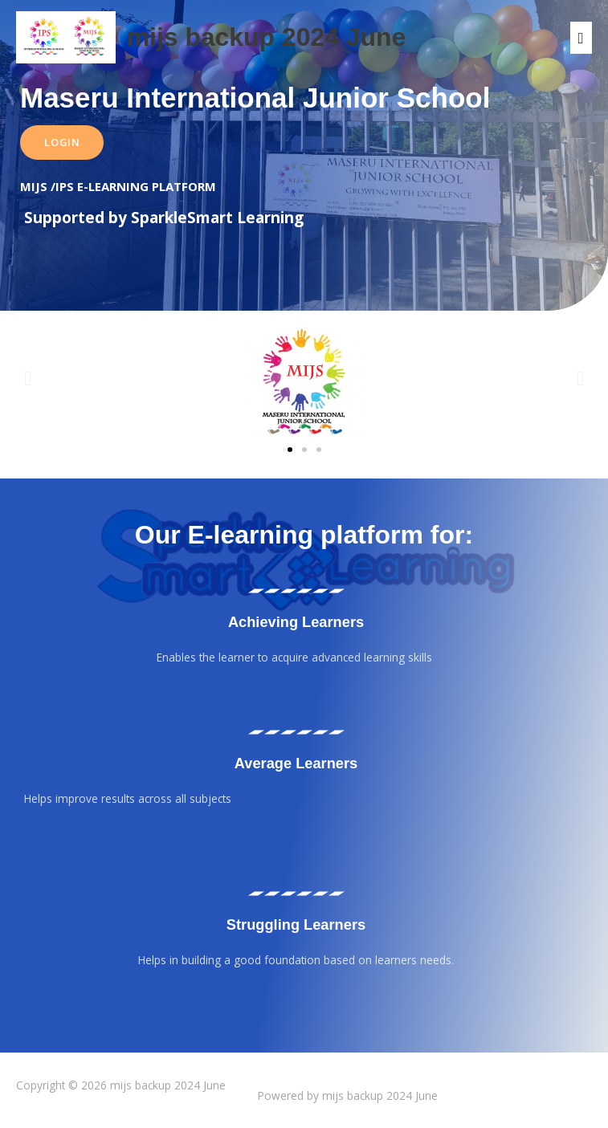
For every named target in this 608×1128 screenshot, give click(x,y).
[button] (27, 378)
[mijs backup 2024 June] (66, 37)
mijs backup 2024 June (266, 36)
